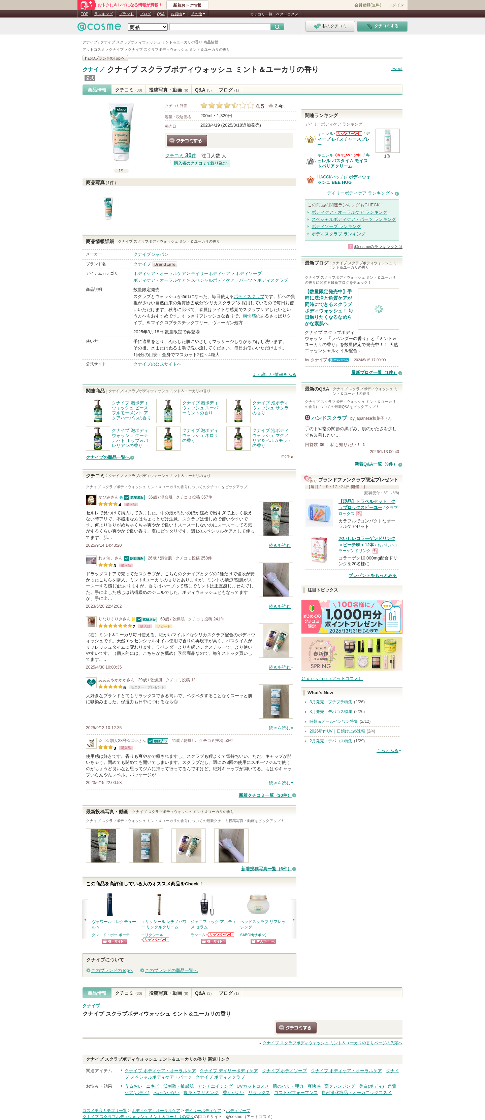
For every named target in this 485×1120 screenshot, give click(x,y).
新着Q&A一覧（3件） (376, 464)
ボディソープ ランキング (336, 226)
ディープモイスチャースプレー (343, 139)
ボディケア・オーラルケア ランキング (349, 212)
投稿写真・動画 (168, 90)
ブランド (126, 14)
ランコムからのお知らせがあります (220, 934)
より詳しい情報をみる (274, 374)
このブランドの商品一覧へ (171, 970)
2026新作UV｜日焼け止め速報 (337, 731)
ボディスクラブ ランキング (338, 233)
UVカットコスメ (253, 1086)
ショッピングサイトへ (114, 941)
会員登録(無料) (367, 5)
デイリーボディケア (210, 273)
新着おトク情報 (187, 5)
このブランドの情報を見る (105, 58)
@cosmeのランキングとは (378, 246)
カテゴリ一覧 (261, 14)
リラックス (259, 1092)
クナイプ (93, 70)
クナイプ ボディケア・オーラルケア (160, 1070)
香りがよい (234, 1092)
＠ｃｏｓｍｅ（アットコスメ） (332, 678)
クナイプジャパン (150, 254)
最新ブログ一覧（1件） (374, 372)
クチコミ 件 (180, 155)
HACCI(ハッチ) (331, 177)
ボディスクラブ (272, 280)
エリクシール (152, 935)
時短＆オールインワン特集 (334, 721)
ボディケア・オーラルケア (159, 273)
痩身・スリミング (201, 1092)
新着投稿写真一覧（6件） (266, 868)
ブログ (145, 14)
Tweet (396, 68)
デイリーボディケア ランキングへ (360, 193)
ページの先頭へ (332, 1043)
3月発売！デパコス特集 (331, 711)
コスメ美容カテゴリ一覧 (105, 1110)
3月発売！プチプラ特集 (331, 702)
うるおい (133, 1086)
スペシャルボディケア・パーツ (221, 280)
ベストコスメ (287, 14)
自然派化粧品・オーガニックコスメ (357, 1092)
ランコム (198, 935)
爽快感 (249, 315)
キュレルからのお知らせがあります (348, 133)
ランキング (103, 14)
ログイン (396, 5)
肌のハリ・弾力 (288, 1086)
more (285, 456)
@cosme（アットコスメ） (250, 1116)
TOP (84, 14)
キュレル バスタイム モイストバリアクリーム (343, 160)
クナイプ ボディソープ (284, 1070)
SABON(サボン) (253, 935)
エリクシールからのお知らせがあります (155, 940)
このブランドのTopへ (112, 970)
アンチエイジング (215, 1086)
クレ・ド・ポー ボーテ (111, 935)
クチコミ (128, 90)
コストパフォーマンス (296, 1092)
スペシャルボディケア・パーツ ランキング (354, 219)
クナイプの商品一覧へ (108, 457)
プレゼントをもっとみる (373, 575)
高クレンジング (339, 1086)
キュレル (325, 133)
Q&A (161, 14)
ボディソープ (248, 273)
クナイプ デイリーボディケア (229, 1070)
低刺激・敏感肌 (178, 1086)
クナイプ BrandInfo (167, 264)
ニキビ (152, 1086)
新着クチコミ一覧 (265, 795)
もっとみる (387, 750)
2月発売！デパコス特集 (331, 741)
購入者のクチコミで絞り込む (200, 163)
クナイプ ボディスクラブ (220, 1077)
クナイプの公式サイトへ (157, 364)
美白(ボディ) (371, 1086)
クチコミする (187, 140)
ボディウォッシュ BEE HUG (343, 179)
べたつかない (166, 1092)
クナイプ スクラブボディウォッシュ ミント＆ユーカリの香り (213, 69)
